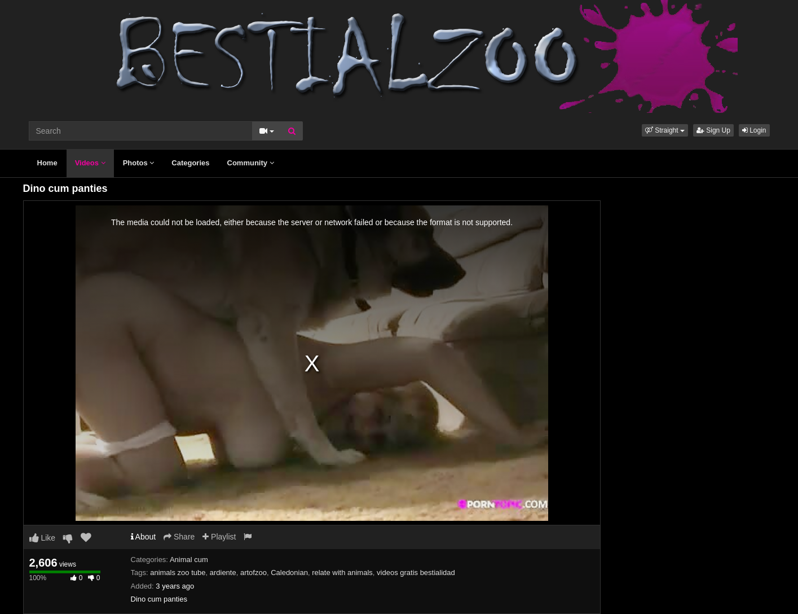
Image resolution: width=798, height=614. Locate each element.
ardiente (223, 572)
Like (42, 537)
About (143, 536)
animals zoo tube (177, 572)
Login (754, 130)
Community (250, 163)
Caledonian (289, 572)
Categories (190, 163)
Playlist (219, 536)
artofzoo (253, 572)
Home (47, 163)
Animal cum (189, 559)
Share (179, 536)
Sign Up (713, 130)
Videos (90, 163)
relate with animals (342, 572)
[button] (665, 130)
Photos (139, 163)
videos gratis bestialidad (416, 572)
